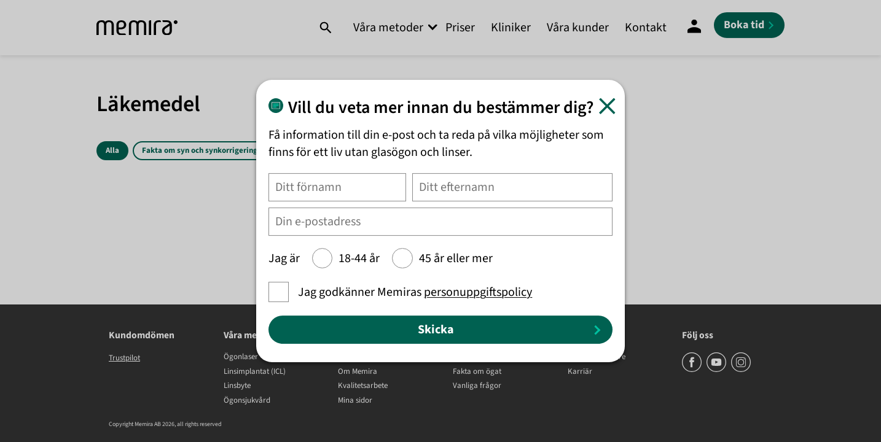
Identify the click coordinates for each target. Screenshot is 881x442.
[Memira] (137, 28)
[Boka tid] (749, 25)
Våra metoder (388, 27)
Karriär (580, 372)
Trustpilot (124, 357)
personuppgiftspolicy (478, 292)
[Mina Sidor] (694, 27)
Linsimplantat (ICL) (255, 372)
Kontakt (646, 27)
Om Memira (357, 372)
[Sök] (325, 27)
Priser (460, 27)
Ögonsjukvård (247, 401)
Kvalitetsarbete (363, 386)
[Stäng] (607, 106)
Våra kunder (578, 27)
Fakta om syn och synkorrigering (199, 150)
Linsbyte (237, 386)
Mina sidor (355, 401)
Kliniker (511, 27)
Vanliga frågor (477, 386)
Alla (112, 150)
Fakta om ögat (477, 372)
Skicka (436, 329)
